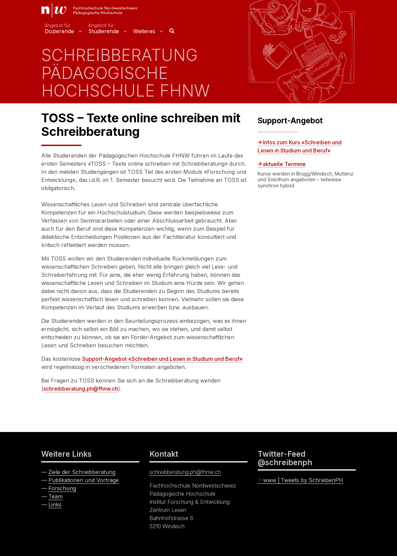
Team (55, 496)
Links (55, 504)
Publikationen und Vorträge (83, 480)
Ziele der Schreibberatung (81, 472)
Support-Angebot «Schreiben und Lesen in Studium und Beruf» (162, 358)
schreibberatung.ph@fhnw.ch (80, 388)
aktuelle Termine (284, 164)
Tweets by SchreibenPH (312, 480)
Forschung (62, 488)
